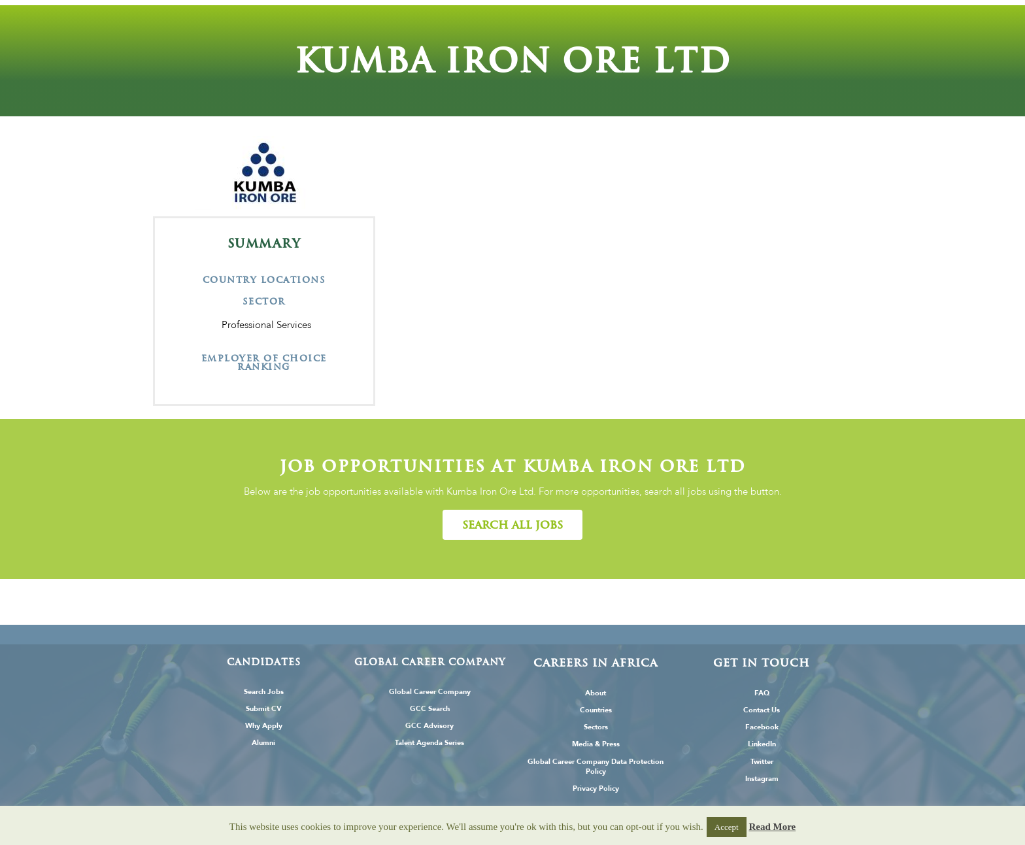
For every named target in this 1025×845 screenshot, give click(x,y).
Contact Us (761, 710)
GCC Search (430, 709)
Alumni (263, 743)
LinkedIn (762, 744)
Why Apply (263, 726)
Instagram (762, 779)
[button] (512, 525)
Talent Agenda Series (429, 743)
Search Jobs (264, 692)
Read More (772, 826)
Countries (596, 710)
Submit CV (264, 709)
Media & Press (596, 744)
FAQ (761, 693)
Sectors (596, 727)
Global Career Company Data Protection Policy (596, 766)
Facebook (762, 727)
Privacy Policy (596, 788)
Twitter (761, 762)
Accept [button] (726, 827)
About (595, 693)
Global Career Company (430, 692)
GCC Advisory (429, 726)
